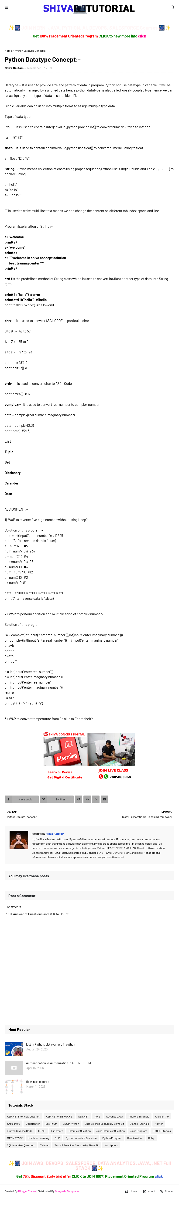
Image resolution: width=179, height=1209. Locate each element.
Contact (167, 1191)
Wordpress (111, 1145)
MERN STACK (15, 1138)
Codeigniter (33, 1123)
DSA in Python (71, 1123)
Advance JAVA (114, 1116)
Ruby (151, 1138)
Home (8, 50)
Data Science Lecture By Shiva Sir (104, 1123)
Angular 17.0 (162, 1116)
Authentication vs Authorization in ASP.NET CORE (59, 1063)
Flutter (159, 1123)
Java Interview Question (110, 1130)
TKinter (44, 1145)
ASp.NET (83, 1116)
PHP (57, 1138)
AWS (97, 1116)
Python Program (111, 1138)
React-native (134, 1138)
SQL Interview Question (20, 1145)
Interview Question (80, 1130)
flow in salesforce (37, 1082)
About (149, 1191)
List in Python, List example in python (50, 1044)
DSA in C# (51, 1123)
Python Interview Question (81, 1138)
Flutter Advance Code (19, 1130)
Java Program (139, 1130)
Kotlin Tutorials (162, 1130)
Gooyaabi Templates (67, 1191)
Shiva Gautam (14, 68)
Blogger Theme (27, 1191)
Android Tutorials (139, 1116)
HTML (41, 1130)
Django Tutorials (139, 1123)
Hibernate (57, 1130)
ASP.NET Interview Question (23, 1116)
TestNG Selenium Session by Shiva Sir (77, 1145)
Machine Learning (38, 1138)
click (142, 36)
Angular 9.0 (13, 1123)
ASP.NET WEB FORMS (59, 1116)
